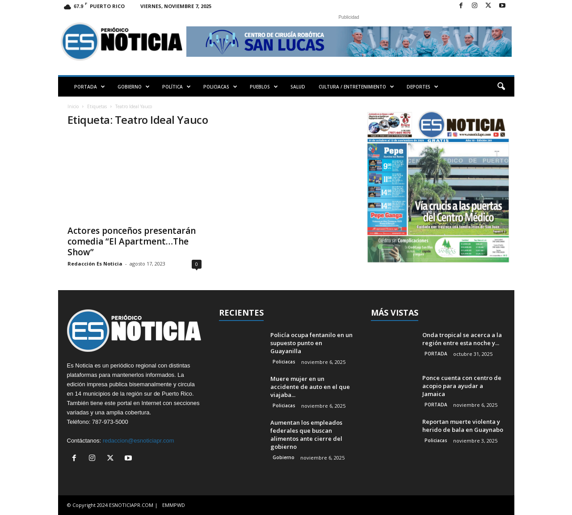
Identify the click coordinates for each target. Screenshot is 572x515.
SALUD (297, 87)
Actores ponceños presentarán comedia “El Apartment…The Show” (131, 241)
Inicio (73, 106)
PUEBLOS (264, 87)
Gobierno (283, 457)
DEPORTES (422, 87)
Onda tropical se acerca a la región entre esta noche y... (462, 339)
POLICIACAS (220, 87)
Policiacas (284, 362)
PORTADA (89, 87)
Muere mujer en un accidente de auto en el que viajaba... (310, 387)
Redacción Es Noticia (94, 263)
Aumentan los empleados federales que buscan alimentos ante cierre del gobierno (306, 434)
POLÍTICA (176, 87)
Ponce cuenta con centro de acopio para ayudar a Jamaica (461, 386)
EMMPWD (173, 505)
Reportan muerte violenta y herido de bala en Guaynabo (462, 426)
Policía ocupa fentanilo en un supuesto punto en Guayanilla (311, 343)
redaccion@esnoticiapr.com (138, 440)
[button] (501, 87)
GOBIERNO (134, 87)
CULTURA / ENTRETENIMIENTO (356, 87)
